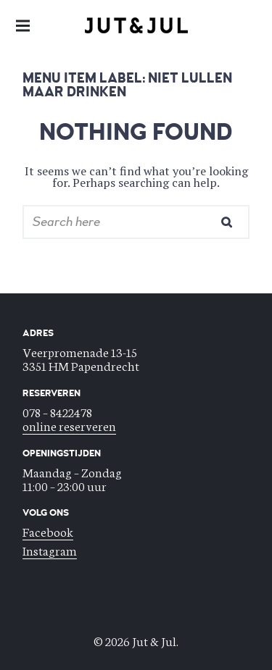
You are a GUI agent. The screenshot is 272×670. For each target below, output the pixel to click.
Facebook (47, 531)
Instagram (49, 549)
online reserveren (69, 425)
